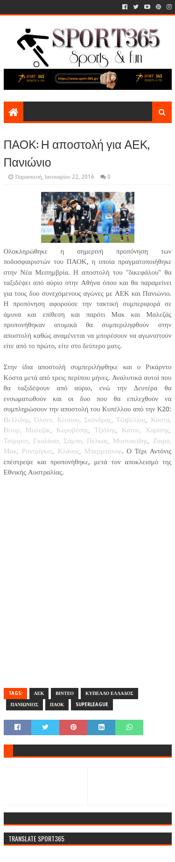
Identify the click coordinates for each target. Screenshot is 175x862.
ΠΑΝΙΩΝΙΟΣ (25, 704)
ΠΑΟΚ (57, 704)
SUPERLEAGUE (92, 704)
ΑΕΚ (39, 693)
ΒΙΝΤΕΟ (65, 693)
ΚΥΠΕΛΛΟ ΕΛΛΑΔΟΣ (109, 693)
